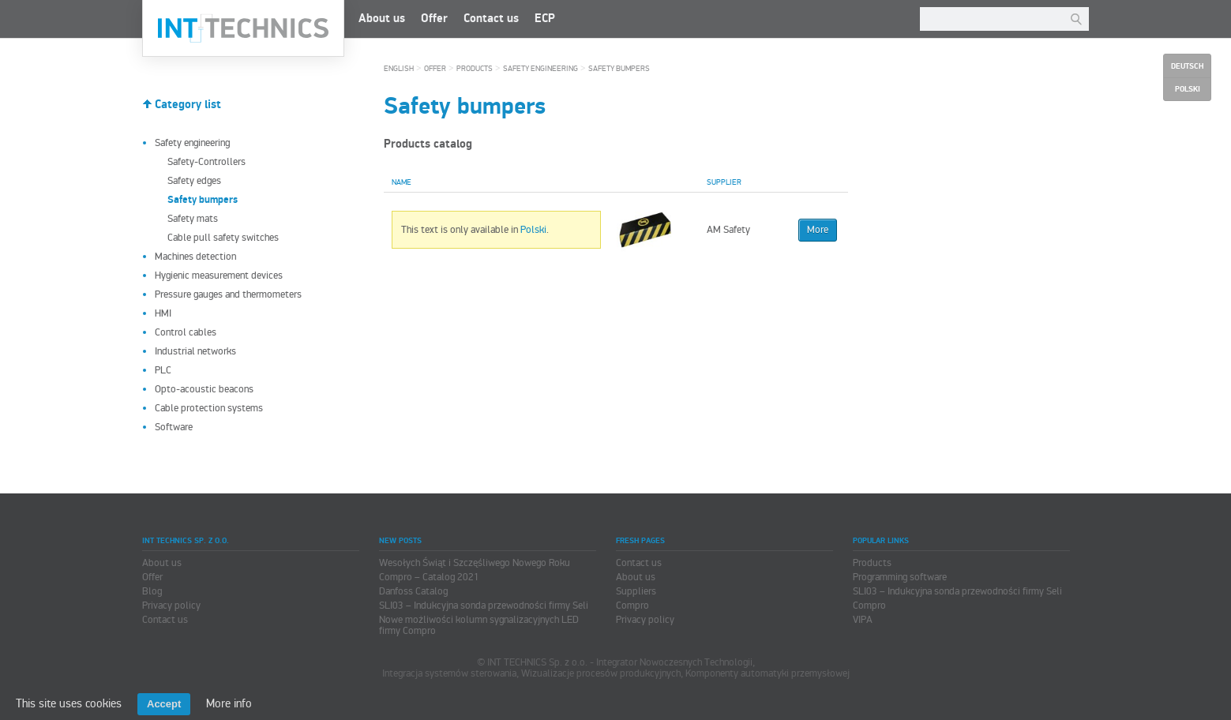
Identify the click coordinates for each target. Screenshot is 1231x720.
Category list (188, 104)
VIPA (863, 619)
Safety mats (192, 218)
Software (174, 427)
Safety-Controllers (206, 162)
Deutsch (1187, 66)
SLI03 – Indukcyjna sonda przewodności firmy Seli (483, 605)
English (399, 68)
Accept (164, 704)
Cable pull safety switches (223, 237)
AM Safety (728, 229)
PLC (163, 370)
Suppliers (636, 591)
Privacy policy (171, 605)
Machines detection (195, 256)
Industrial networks (195, 351)
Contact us (491, 18)
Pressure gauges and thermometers (228, 294)
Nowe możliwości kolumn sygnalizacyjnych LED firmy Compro (479, 625)
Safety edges (194, 180)
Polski (533, 229)
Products (474, 68)
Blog (152, 591)
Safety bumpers (619, 68)
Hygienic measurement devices (219, 275)
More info (229, 703)
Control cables (185, 332)
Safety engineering (192, 143)
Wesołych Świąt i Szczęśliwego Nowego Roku (474, 563)
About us (381, 18)
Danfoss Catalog (413, 591)
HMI (163, 313)
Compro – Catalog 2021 (429, 577)
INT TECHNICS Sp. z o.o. (243, 28)
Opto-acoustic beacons (204, 389)
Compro (632, 605)
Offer (434, 18)
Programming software (900, 577)
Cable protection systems (209, 408)
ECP (545, 18)
